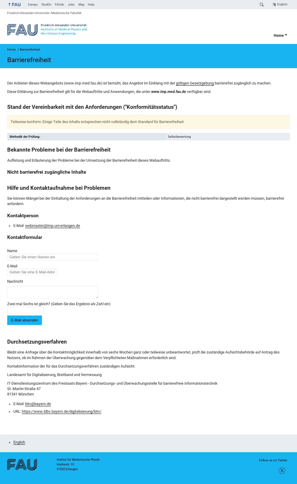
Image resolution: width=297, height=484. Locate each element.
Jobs (71, 4)
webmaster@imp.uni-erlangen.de (52, 226)
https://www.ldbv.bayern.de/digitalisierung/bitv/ (61, 413)
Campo (33, 4)
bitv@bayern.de (38, 405)
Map (81, 4)
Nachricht (15, 281)
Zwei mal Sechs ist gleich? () (58, 306)
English (282, 4)
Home (279, 35)
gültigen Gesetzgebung (195, 83)
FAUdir (59, 4)
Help (91, 4)
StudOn (46, 4)
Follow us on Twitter (273, 460)
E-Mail (12, 266)
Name (12, 251)
